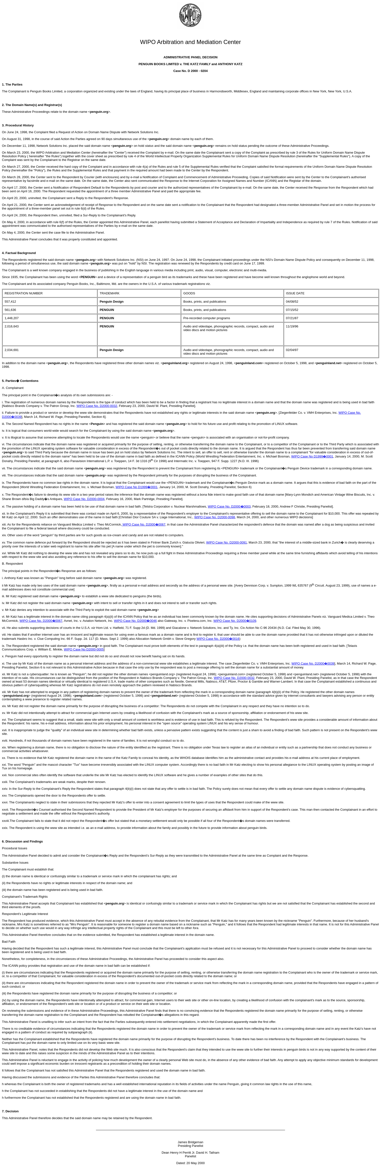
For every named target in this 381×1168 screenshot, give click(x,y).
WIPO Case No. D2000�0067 (143, 524)
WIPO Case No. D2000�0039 (313, 663)
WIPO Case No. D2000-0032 (97, 406)
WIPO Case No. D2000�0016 (218, 639)
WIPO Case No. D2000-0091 (226, 542)
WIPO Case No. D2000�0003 (229, 506)
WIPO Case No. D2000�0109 (234, 621)
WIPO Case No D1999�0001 (312, 456)
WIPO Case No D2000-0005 (84, 649)
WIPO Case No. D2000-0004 (84, 499)
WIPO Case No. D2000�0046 (135, 621)
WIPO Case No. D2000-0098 (214, 517)
